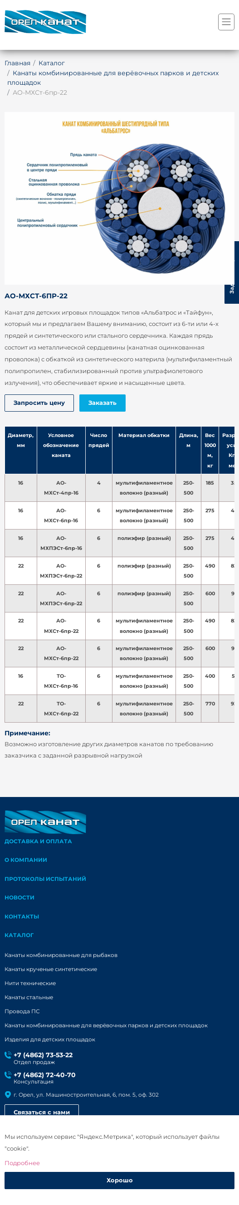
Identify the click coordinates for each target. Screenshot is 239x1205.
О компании (26, 860)
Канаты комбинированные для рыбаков (61, 955)
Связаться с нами (42, 1113)
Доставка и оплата (38, 841)
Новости (19, 897)
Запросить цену (39, 403)
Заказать (103, 403)
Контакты (22, 916)
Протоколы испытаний (45, 879)
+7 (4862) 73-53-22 (43, 1055)
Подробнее (22, 1162)
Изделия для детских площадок (50, 1040)
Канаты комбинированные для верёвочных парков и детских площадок (106, 1026)
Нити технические (30, 984)
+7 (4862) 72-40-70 (45, 1075)
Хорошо (120, 1180)
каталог (19, 936)
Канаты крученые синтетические (51, 970)
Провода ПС (22, 1012)
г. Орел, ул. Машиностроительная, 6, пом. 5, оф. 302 (86, 1095)
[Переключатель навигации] (226, 22)
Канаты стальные (29, 998)
